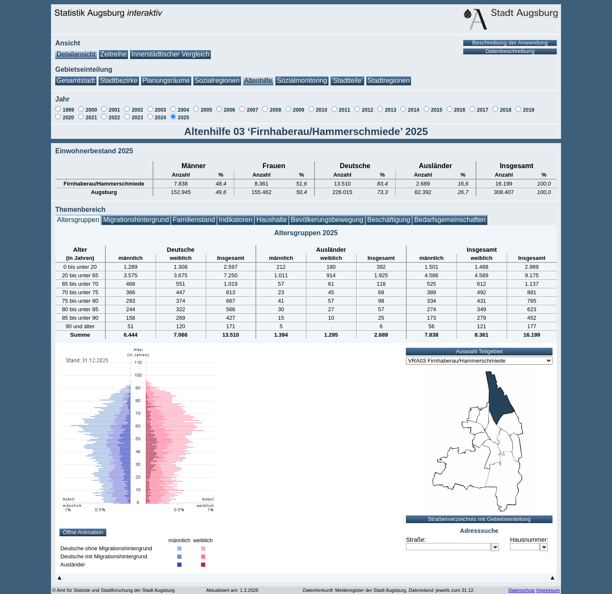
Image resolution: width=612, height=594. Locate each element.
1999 (68, 106)
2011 (344, 106)
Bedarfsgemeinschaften (449, 215)
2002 (137, 106)
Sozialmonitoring (302, 76)
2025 (183, 113)
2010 (321, 106)
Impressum (548, 585)
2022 (114, 113)
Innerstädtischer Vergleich (170, 49)
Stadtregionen (389, 76)
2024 (160, 113)
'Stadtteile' (347, 76)
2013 (391, 106)
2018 (505, 106)
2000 (91, 106)
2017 (482, 106)
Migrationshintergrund (136, 215)
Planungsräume (166, 76)
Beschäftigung (388, 215)
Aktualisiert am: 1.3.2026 (232, 585)
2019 (529, 106)
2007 (252, 106)
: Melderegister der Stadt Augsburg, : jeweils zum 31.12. (389, 585)
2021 (91, 113)
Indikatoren (235, 215)
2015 (436, 106)
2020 (68, 113)
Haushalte (271, 215)
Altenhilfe (258, 76)
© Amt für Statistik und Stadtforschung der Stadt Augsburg (113, 585)
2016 (459, 106)
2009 (298, 106)
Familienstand (194, 215)
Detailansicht (76, 49)
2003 (160, 106)
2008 (275, 106)
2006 (229, 106)
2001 (114, 106)
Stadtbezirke (119, 76)
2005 (206, 106)
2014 (413, 106)
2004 (183, 106)
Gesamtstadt (76, 76)
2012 (367, 106)
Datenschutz (521, 585)
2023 (137, 113)
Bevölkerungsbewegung (327, 215)
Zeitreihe (113, 49)
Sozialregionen (217, 76)
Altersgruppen (78, 215)
